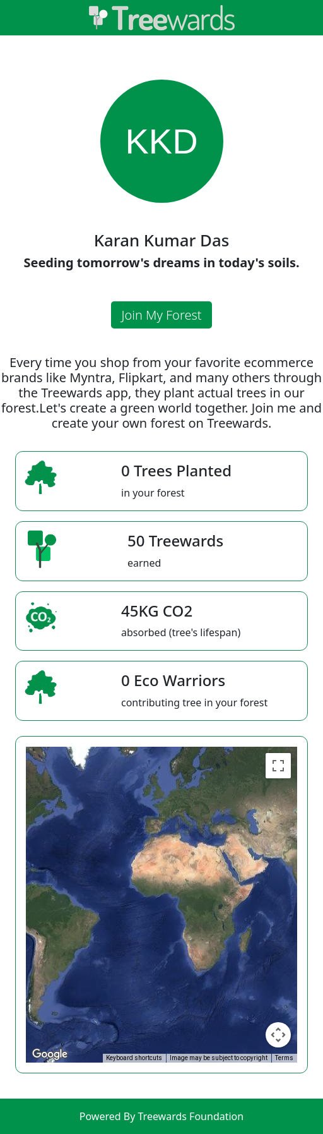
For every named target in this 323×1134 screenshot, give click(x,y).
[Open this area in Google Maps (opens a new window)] (50, 1054)
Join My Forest (161, 314)
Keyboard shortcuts (134, 1057)
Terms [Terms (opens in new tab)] (284, 1057)
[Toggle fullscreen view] (278, 765)
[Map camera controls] (278, 1034)
